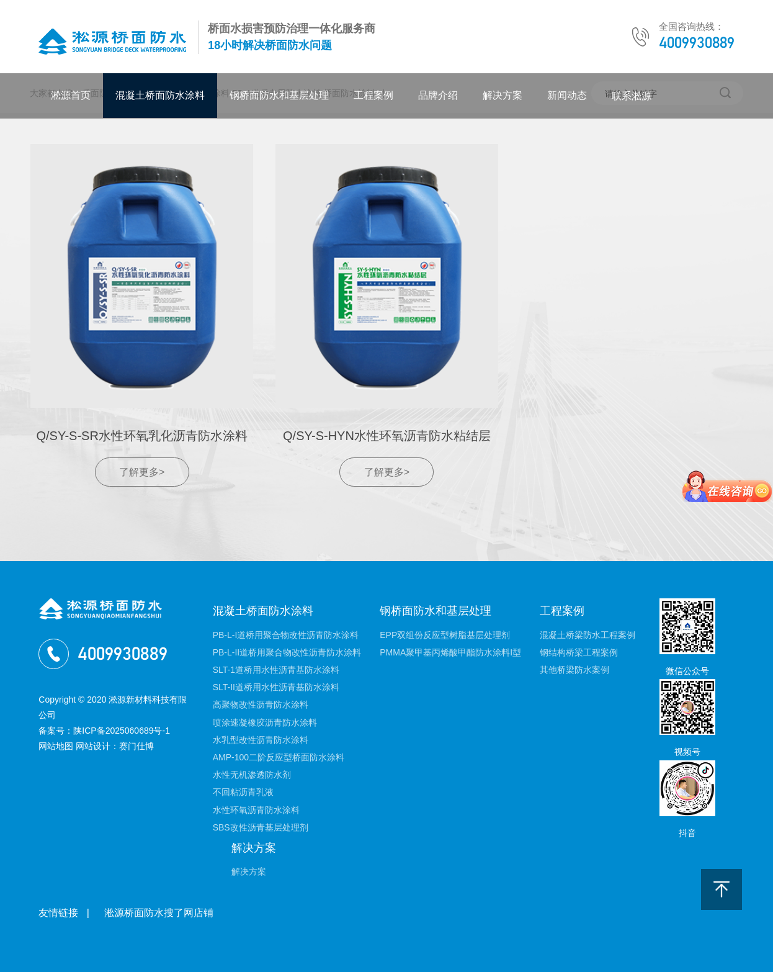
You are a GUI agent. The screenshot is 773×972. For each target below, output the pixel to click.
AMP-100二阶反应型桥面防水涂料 (278, 757)
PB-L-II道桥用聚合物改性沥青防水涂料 (287, 652)
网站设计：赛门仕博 (115, 746)
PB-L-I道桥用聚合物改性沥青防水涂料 (286, 635)
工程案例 (373, 95)
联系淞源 (631, 96)
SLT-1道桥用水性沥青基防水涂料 (276, 670)
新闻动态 (567, 95)
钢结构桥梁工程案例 (579, 652)
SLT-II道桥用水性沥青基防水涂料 (276, 687)
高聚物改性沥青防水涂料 (260, 704)
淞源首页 (71, 95)
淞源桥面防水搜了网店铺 (158, 912)
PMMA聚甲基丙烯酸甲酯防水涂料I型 (450, 652)
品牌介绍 (438, 95)
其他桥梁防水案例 (574, 670)
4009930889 (697, 43)
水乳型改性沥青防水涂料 (260, 740)
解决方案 (502, 95)
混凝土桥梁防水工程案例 (587, 635)
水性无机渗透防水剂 (252, 775)
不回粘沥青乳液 (243, 792)
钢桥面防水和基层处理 (279, 95)
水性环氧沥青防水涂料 (256, 810)
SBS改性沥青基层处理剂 (260, 827)
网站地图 (55, 746)
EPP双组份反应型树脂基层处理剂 (445, 635)
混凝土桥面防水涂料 (160, 95)
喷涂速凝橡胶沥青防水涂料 (265, 722)
